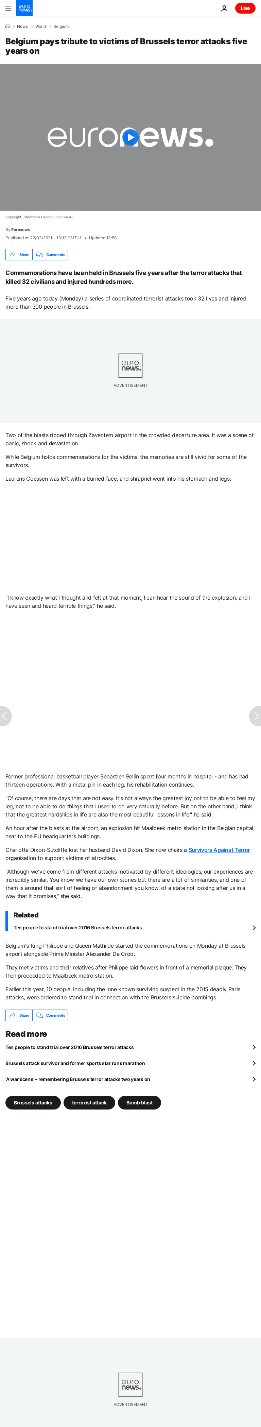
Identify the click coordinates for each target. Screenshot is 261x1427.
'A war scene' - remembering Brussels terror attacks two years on (77, 1079)
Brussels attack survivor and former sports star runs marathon (75, 1063)
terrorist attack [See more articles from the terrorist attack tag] (89, 1102)
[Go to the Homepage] (24, 8)
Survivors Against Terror (219, 849)
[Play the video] (130, 137)
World (40, 26)
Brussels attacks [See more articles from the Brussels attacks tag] (33, 1102)
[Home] (7, 26)
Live (245, 8)
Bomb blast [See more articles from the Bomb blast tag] (139, 1102)
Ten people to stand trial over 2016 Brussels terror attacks (78, 927)
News (22, 26)
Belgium (61, 26)
